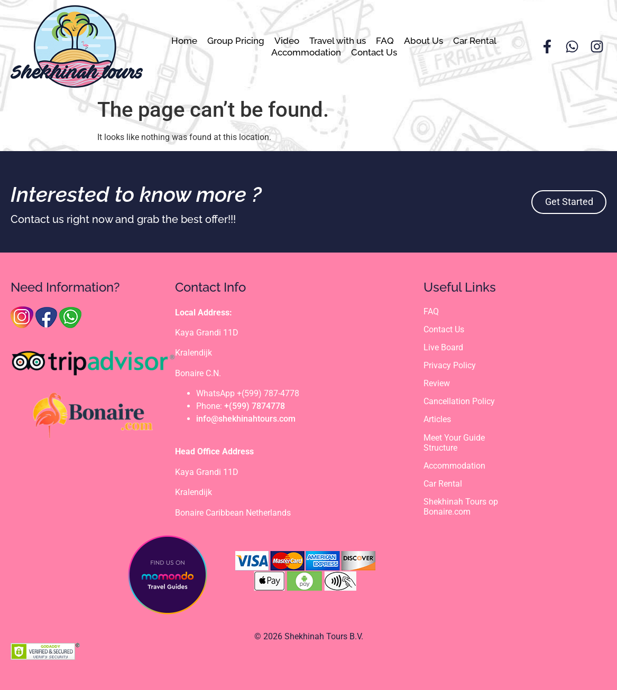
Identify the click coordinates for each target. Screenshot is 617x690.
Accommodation (306, 52)
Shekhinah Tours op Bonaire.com (460, 507)
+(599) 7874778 (254, 406)
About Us (423, 40)
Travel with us (337, 40)
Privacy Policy (449, 365)
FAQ (385, 40)
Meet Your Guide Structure (454, 443)
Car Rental (474, 40)
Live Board (443, 347)
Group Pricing (235, 40)
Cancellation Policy (459, 401)
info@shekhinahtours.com (246, 419)
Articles (437, 420)
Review (436, 383)
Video (286, 40)
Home (184, 40)
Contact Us (374, 52)
